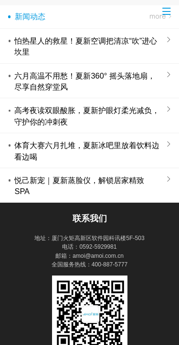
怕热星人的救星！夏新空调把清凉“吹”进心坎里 (85, 46)
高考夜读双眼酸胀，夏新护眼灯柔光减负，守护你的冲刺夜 (86, 116)
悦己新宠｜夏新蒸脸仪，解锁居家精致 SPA (79, 186)
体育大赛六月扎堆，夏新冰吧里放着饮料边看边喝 (86, 151)
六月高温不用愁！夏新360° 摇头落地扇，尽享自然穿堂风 (84, 81)
